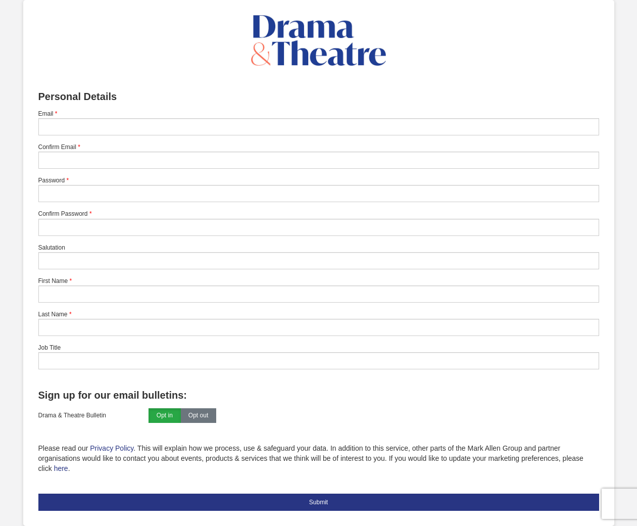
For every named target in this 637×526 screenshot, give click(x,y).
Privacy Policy (111, 448)
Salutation (51, 247)
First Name (53, 280)
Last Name (53, 314)
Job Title (49, 347)
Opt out (198, 416)
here (61, 468)
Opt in (165, 416)
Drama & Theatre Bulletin (72, 415)
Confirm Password (63, 213)
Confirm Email (57, 147)
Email (46, 113)
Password (51, 180)
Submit (318, 502)
